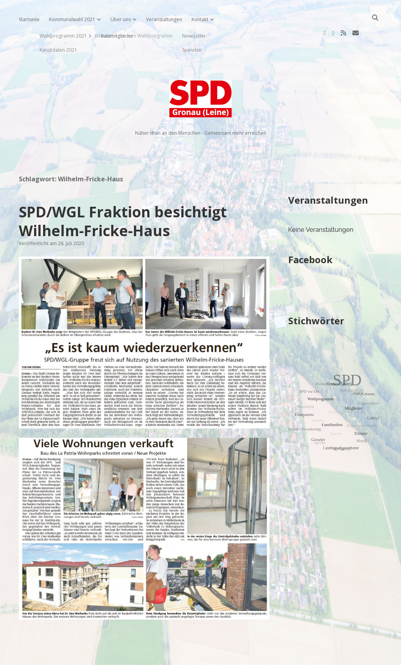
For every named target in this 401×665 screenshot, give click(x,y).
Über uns (120, 19)
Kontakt (199, 19)
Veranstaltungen (164, 19)
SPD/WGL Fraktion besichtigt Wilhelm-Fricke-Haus (123, 196)
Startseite (29, 19)
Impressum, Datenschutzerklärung (200, 655)
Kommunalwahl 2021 (72, 19)
